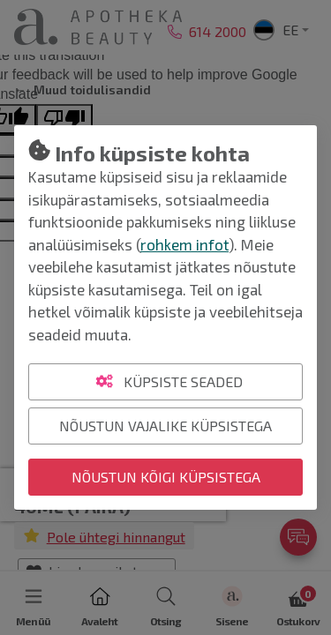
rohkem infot (184, 244)
